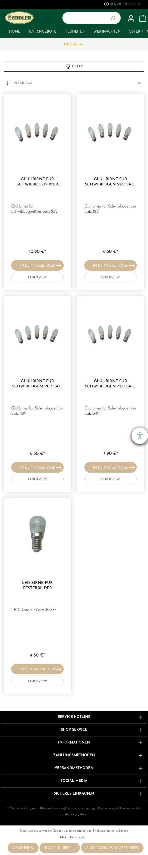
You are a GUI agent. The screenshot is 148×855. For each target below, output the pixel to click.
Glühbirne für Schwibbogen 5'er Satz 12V (110, 182)
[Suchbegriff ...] (85, 18)
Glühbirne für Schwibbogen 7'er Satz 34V (110, 384)
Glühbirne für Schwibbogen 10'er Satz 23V (37, 182)
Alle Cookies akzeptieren (112, 848)
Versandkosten (76, 808)
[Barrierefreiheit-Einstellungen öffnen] (139, 436)
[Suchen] (115, 18)
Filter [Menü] (74, 66)
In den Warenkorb (40, 264)
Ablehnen (23, 848)
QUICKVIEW (44, 276)
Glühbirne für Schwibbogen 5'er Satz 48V (37, 384)
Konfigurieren (60, 848)
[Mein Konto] (131, 19)
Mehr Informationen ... (74, 837)
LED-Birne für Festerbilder (37, 585)
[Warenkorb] (142, 19)
